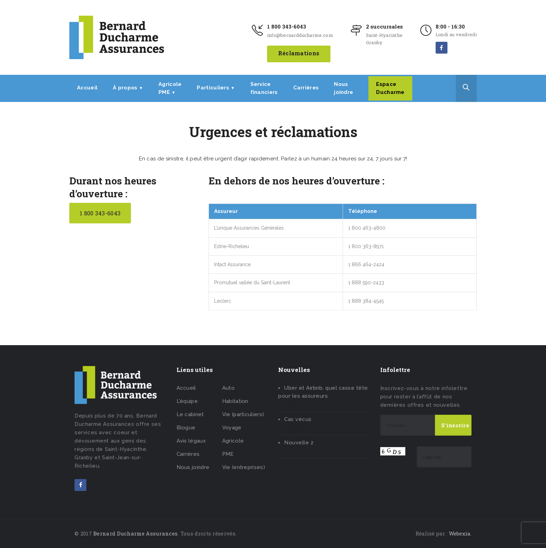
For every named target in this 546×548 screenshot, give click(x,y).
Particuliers (216, 88)
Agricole (233, 441)
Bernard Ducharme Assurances (135, 533)
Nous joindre (193, 467)
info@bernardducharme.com (300, 35)
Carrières (306, 88)
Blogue (186, 427)
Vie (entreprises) (243, 467)
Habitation (235, 401)
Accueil (87, 88)
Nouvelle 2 (298, 442)
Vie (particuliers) (243, 414)
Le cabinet (190, 414)
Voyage (232, 427)
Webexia (459, 533)
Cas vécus (298, 419)
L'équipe (187, 401)
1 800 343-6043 (286, 26)
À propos (128, 88)
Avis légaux (191, 441)
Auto (228, 388)
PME (228, 454)
